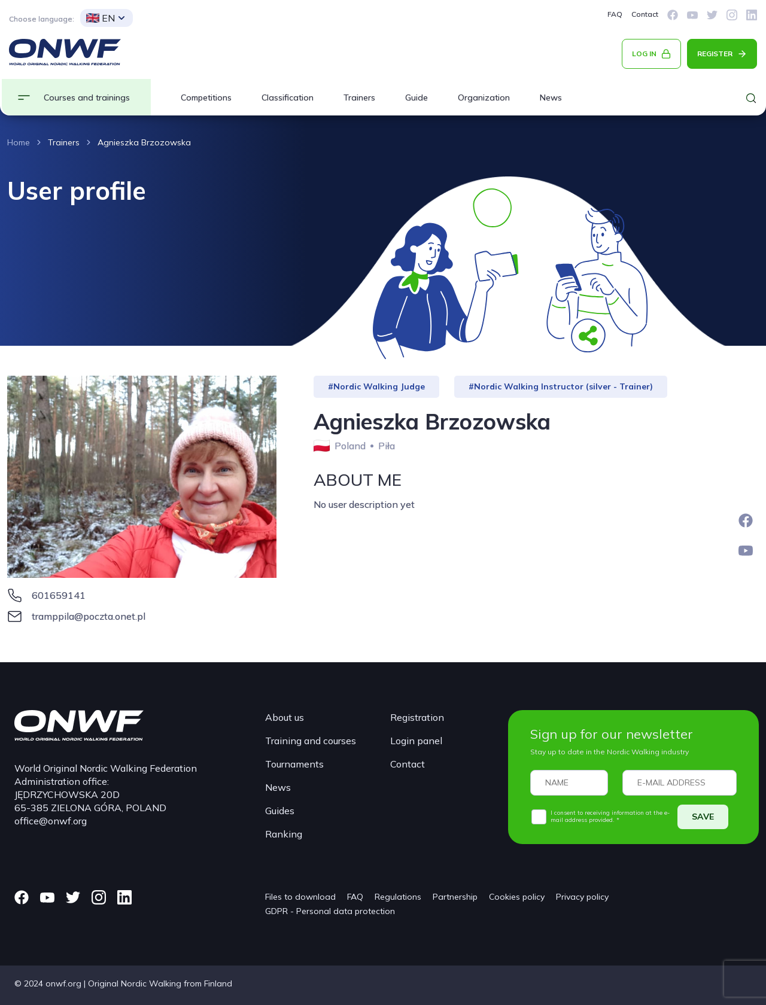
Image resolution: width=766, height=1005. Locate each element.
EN (100, 18)
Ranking (283, 834)
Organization (484, 97)
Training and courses (310, 741)
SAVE (703, 816)
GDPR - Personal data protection (330, 911)
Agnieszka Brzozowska (144, 142)
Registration (417, 717)
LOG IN (644, 53)
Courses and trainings (87, 97)
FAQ (614, 14)
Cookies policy (517, 896)
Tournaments (294, 764)
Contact (644, 14)
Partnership (455, 896)
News (551, 97)
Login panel (416, 741)
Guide (416, 97)
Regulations (398, 896)
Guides (279, 811)
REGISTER (714, 53)
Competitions (206, 97)
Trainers (359, 97)
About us (284, 717)
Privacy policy (582, 896)
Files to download (300, 896)
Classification (288, 97)
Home (18, 142)
